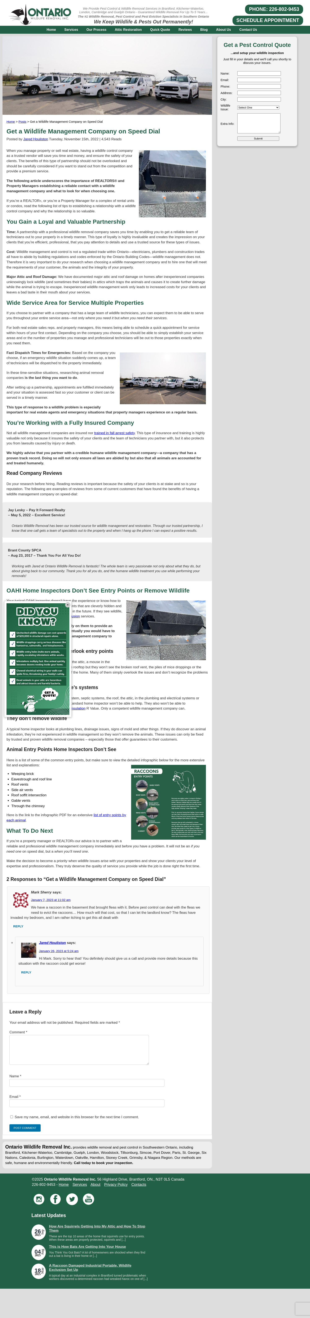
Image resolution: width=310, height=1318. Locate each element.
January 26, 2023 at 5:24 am (59, 951)
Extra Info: (227, 123)
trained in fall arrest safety (114, 433)
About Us (223, 29)
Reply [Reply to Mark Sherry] (18, 926)
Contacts (138, 1190)
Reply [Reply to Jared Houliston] (26, 972)
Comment (18, 1032)
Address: (226, 93)
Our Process (96, 29)
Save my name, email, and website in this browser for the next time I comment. (77, 1122)
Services (71, 29)
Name (15, 1081)
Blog (204, 29)
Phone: (225, 86)
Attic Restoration (128, 29)
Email (15, 1102)
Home (51, 29)
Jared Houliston (35, 139)
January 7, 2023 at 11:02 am (51, 900)
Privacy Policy (116, 1190)
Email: (225, 80)
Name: (225, 73)
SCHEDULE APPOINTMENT (267, 20)
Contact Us (248, 29)
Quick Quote (160, 29)
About (95, 1190)
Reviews (185, 29)
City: (224, 99)
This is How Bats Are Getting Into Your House (87, 1252)
